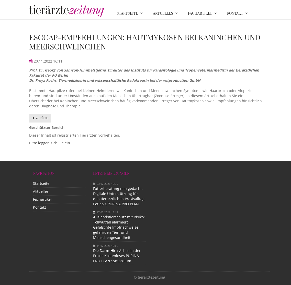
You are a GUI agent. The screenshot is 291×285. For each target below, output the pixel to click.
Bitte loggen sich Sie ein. (50, 142)
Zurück (42, 118)
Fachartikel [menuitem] (200, 13)
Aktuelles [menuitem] (163, 13)
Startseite (41, 183)
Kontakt (39, 207)
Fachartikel (42, 199)
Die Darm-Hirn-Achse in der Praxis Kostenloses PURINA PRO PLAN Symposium (117, 255)
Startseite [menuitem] (127, 13)
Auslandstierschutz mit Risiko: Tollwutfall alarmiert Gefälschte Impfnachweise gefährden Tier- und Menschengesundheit (119, 227)
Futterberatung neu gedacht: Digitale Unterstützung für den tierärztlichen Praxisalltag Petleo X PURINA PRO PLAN (118, 196)
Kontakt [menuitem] (235, 13)
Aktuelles (41, 191)
